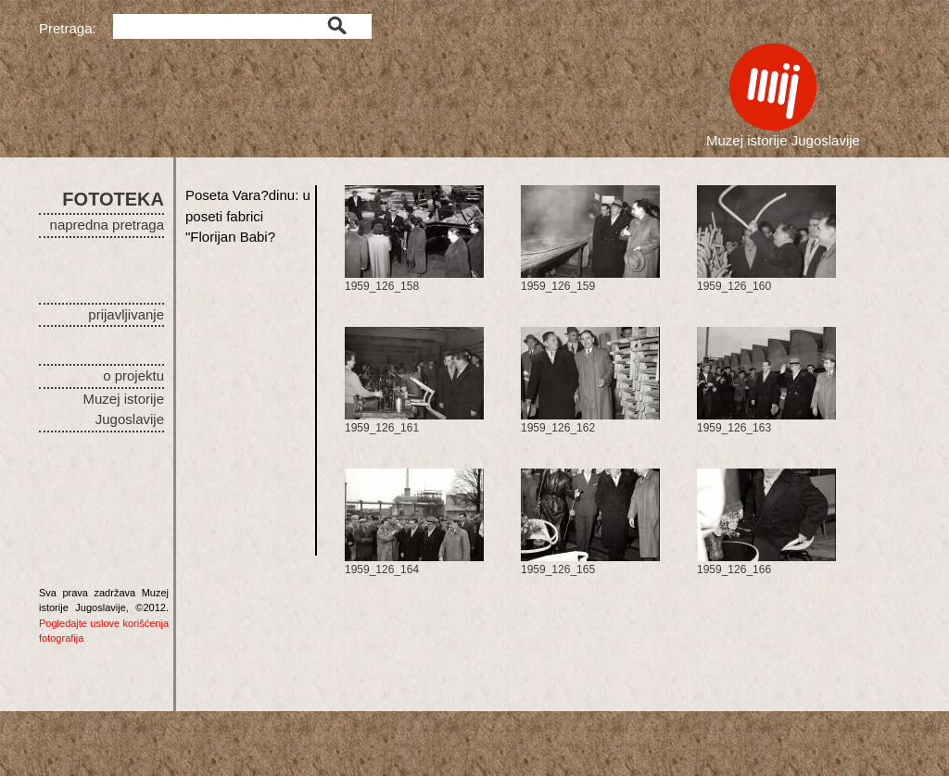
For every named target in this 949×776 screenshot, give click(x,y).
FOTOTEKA (113, 199)
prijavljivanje (126, 314)
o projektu (133, 375)
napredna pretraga (107, 224)
